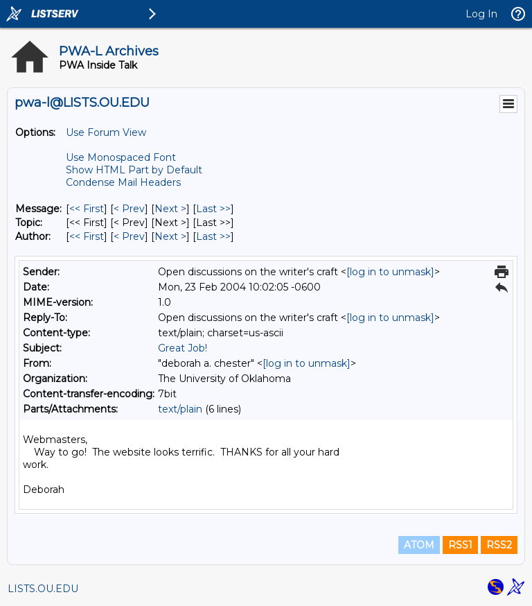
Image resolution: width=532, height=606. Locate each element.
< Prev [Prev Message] (129, 208)
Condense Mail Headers (123, 182)
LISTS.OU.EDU (43, 588)
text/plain (180, 409)
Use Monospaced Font (121, 157)
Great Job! (182, 348)
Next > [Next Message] (170, 208)
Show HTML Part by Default (134, 170)
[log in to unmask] (390, 272)
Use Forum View (106, 132)
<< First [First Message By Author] (86, 236)
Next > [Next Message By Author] (170, 236)
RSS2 (499, 545)
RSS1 (460, 545)
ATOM (419, 545)
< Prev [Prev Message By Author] (129, 236)
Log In (481, 14)
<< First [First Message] (86, 208)
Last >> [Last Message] (213, 208)
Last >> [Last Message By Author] (213, 236)
